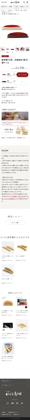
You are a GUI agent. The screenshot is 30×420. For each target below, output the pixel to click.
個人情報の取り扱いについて (13, 412)
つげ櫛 (16, 6)
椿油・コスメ (4, 6)
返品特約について (21, 137)
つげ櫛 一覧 (16, 10)
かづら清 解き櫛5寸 (19, 93)
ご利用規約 (4, 412)
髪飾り (10, 6)
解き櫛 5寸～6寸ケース (7, 12)
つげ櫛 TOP (10, 10)
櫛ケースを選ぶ (24, 10)
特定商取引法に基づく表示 (6, 414)
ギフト (27, 6)
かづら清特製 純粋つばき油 (17, 196)
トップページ (3, 10)
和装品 (21, 6)
